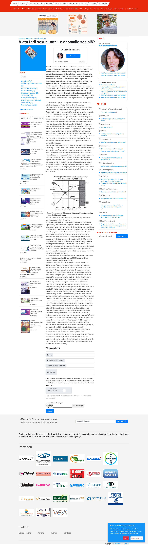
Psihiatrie (103, 212)
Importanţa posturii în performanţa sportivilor (114, 172)
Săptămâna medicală (25, 38)
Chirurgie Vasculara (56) (29, 105)
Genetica (103, 155)
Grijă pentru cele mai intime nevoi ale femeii (113, 192)
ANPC (127, 544)
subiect (114, 82)
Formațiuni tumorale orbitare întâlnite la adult (113, 198)
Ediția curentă (25, 533)
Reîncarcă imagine (78, 405)
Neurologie (103, 176)
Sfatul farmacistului (107, 221)
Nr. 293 (34, 38)
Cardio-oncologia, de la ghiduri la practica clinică (113, 119)
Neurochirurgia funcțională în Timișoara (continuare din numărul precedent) (112, 180)
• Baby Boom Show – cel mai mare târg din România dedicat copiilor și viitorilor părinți (40, 9)
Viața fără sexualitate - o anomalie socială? (113, 142)
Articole (41, 3)
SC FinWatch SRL (118, 544)
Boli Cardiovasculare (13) (29, 88)
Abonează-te (121, 421)
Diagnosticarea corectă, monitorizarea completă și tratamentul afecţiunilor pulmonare (112, 207)
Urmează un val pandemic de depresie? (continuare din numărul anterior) (112, 216)
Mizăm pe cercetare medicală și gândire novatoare (112, 134)
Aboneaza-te (121, 236)
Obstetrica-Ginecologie (108, 189)
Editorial (102, 131)
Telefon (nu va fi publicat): (56, 366)
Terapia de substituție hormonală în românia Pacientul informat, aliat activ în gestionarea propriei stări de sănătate (113, 225)
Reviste (68, 3)
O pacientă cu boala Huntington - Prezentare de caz (113, 184)
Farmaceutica (104, 146)
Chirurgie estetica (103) (29, 98)
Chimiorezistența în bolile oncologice (111, 149)
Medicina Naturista (106, 163)
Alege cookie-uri (136, 538)
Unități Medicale (79, 3)
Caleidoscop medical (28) (29, 93)
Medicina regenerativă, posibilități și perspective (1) (111, 158)
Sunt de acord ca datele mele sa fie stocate (59, 390)
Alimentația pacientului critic (109, 112)
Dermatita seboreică (106, 127)
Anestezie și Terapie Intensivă (110, 109)
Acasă (34, 3)
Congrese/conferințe (55, 3)
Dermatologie (104, 124)
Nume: (49, 355)
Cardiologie (104, 116)
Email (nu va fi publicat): (55, 360)
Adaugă (50, 411)
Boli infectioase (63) (28, 91)
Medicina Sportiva (106, 170)
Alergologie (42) (26, 81)
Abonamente (92, 3)
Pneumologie (104, 202)
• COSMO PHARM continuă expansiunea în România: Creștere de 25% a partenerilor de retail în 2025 (106, 9)
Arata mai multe (26, 110)
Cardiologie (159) (27, 95)
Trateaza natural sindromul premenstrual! (112, 151)
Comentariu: (51, 372)
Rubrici (54, 533)
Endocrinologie (41, 38)
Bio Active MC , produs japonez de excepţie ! (114, 166)
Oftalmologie (104, 195)
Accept (126, 538)
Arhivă (41, 533)
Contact (103, 3)
